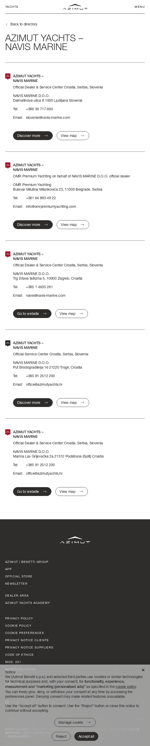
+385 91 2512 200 (40, 376)
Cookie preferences (24, 632)
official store (19, 576)
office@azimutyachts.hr (44, 384)
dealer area (17, 595)
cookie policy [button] (126, 686)
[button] (143, 669)
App (8, 569)
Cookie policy (18, 625)
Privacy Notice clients (27, 640)
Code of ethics (19, 654)
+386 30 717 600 (39, 109)
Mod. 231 (13, 662)
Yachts (11, 6)
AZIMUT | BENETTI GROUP (27, 561)
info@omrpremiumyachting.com (51, 206)
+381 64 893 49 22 (41, 198)
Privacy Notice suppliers (29, 647)
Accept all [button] (86, 736)
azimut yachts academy (27, 602)
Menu (140, 6)
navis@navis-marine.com (45, 295)
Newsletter (16, 583)
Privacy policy (19, 618)
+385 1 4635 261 (39, 287)
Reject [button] (61, 736)
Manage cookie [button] (70, 722)
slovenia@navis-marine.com (48, 117)
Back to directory (23, 24)
